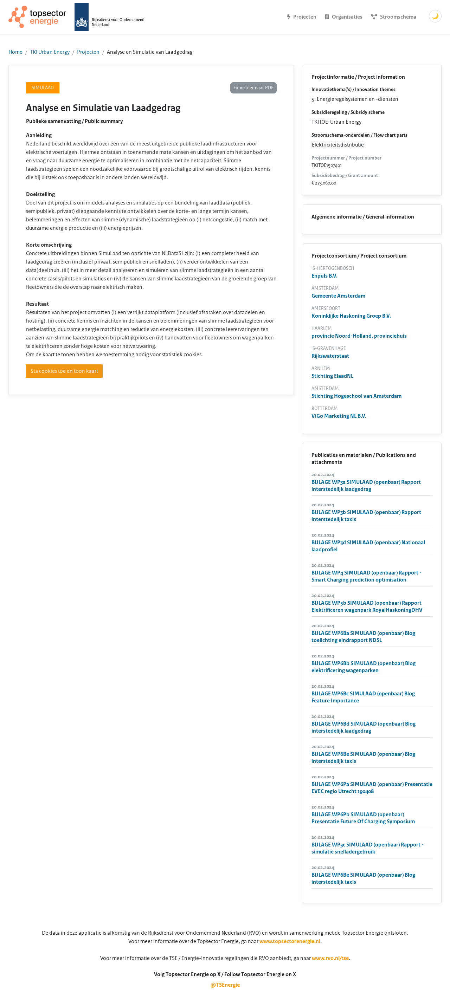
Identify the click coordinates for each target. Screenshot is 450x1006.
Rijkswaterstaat (330, 356)
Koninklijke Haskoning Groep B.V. (351, 316)
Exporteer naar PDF (253, 87)
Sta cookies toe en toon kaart (64, 371)
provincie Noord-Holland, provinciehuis (359, 336)
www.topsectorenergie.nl (289, 941)
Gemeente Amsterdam (338, 296)
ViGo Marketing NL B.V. (338, 416)
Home (15, 52)
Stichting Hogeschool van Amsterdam (356, 396)
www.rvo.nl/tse (330, 958)
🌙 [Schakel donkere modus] (435, 16)
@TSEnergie (225, 985)
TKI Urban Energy (50, 52)
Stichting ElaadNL (332, 376)
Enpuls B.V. (324, 276)
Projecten (88, 52)
